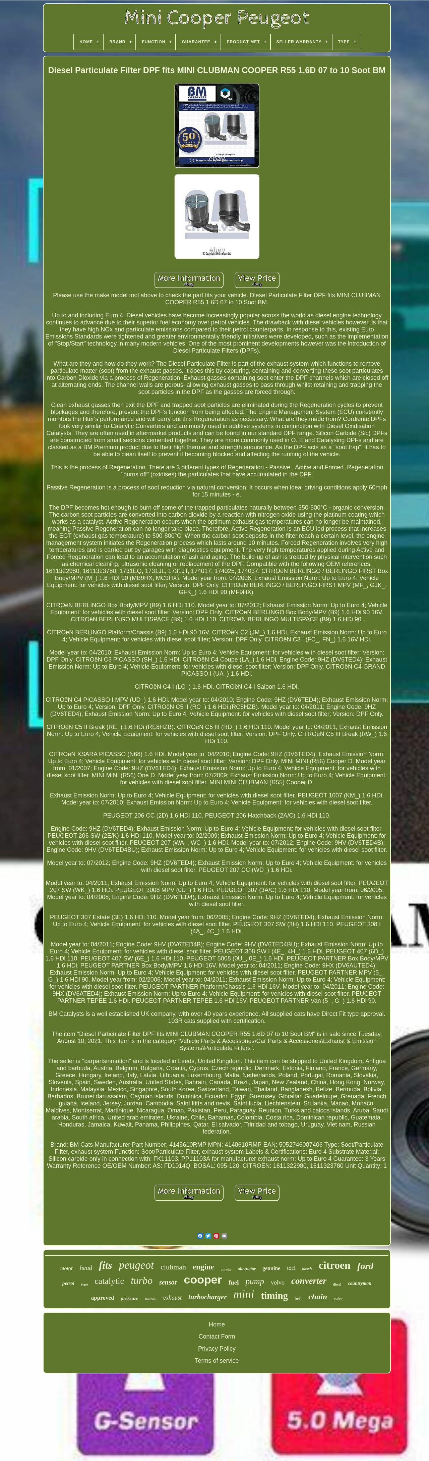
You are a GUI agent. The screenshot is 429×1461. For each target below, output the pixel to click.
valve (338, 1298)
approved (102, 1298)
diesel (337, 1284)
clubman (173, 1267)
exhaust (172, 1297)
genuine (271, 1268)
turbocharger (207, 1297)
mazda (151, 1298)
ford (365, 1266)
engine (203, 1267)
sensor (168, 1282)
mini (243, 1294)
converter (308, 1281)
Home (217, 1324)
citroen (335, 1265)
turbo (141, 1280)
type (84, 1284)
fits (105, 1265)
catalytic (109, 1281)
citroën (226, 1269)
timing (274, 1295)
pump (254, 1281)
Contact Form (216, 1336)
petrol (68, 1283)
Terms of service (217, 1360)
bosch (307, 1268)
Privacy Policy (217, 1348)
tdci (291, 1268)
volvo (278, 1282)
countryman (359, 1283)
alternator (247, 1268)
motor (66, 1268)
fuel (234, 1282)
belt (298, 1298)
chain (317, 1296)
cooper (203, 1279)
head (86, 1267)
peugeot (136, 1265)
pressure (130, 1298)
